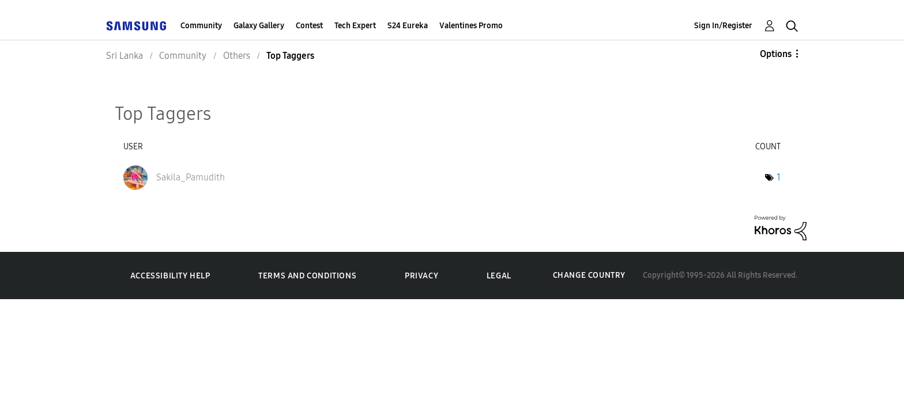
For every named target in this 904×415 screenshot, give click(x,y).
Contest (309, 26)
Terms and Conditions (307, 276)
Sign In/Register (723, 26)
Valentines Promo (471, 26)
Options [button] (776, 53)
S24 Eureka (407, 26)
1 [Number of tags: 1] (779, 177)
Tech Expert (355, 26)
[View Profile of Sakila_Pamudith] (190, 177)
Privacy (421, 276)
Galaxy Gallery (258, 26)
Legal (499, 276)
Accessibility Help (170, 276)
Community (201, 26)
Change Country (589, 275)
